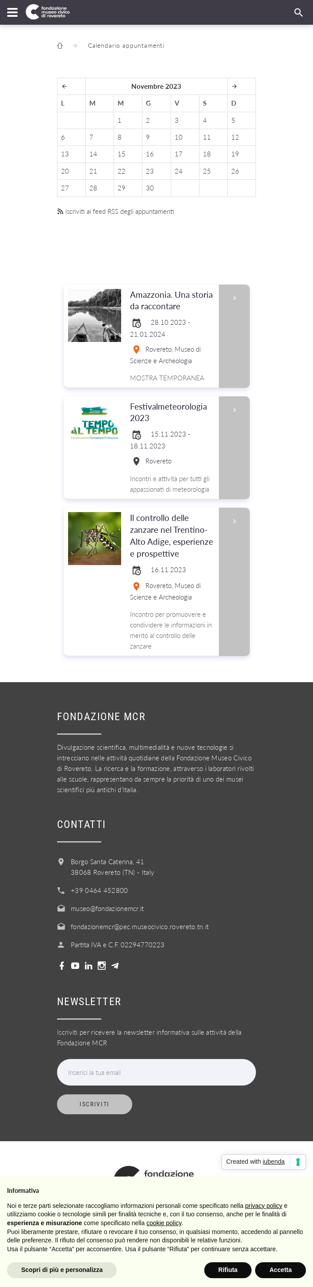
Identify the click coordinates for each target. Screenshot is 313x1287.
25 (207, 171)
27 (65, 188)
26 (235, 171)
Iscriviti (95, 1104)
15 (122, 154)
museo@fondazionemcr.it (107, 908)
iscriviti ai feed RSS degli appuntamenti (115, 211)
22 (122, 171)
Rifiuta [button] (228, 1269)
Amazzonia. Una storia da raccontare (171, 301)
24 (179, 171)
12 (235, 137)
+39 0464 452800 (99, 890)
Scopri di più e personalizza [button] (62, 1269)
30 (150, 188)
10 (179, 137)
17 (179, 154)
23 (150, 171)
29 (122, 188)
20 (65, 171)
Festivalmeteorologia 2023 (171, 413)
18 (207, 154)
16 (150, 154)
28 (93, 188)
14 (93, 154)
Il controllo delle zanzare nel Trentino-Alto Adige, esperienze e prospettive (171, 536)
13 (65, 154)
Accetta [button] (280, 1269)
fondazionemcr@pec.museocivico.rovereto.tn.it (140, 926)
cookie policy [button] (163, 1222)
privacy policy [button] (263, 1205)
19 (235, 154)
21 (93, 171)
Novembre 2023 (156, 86)
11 (207, 137)
